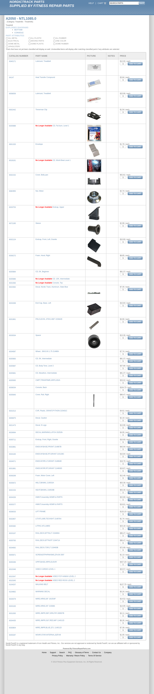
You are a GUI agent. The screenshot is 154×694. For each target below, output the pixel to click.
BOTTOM (18, 30)
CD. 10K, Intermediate (61, 279)
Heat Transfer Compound (45, 77)
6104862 (12, 592)
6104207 (12, 585)
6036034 (12, 388)
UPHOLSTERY (13, 47)
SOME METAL (13, 44)
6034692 (12, 548)
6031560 (12, 283)
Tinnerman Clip (41, 110)
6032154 (12, 490)
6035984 (12, 272)
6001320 (12, 144)
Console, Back (41, 387)
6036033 (12, 512)
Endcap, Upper (58, 207)
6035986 (12, 279)
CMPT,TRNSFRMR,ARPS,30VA (48, 380)
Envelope (39, 144)
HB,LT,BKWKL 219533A (45, 483)
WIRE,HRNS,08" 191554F (46, 599)
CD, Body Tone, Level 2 (45, 366)
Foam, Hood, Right (43, 255)
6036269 (12, 476)
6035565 (12, 380)
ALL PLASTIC (35, 38)
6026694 (12, 432)
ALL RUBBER (59, 38)
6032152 (12, 175)
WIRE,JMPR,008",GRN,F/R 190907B (50, 613)
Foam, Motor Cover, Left (45, 476)
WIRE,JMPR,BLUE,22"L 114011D (49, 628)
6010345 (12, 581)
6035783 (12, 540)
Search (62, 653)
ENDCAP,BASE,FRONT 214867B (48, 447)
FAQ (70, 653)
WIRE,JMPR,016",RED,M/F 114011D (50, 620)
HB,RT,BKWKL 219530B (45, 490)
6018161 (12, 160)
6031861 (12, 319)
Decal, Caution (41, 418)
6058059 (12, 94)
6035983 (12, 359)
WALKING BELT (42, 584)
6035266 (12, 562)
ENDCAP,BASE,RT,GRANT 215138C (50, 454)
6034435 (12, 621)
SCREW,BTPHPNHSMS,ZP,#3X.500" (50, 555)
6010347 (12, 576)
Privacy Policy (57, 656)
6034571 (12, 461)
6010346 (12, 569)
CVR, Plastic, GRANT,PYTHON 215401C (51, 411)
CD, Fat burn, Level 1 (61, 126)
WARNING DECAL (43, 592)
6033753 (12, 207)
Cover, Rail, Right (42, 395)
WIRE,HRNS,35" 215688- (45, 606)
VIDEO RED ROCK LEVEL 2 (64, 580)
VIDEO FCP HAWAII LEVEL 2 (64, 576)
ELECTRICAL (12, 41)
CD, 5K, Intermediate (44, 359)
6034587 (12, 352)
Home (44, 653)
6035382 (12, 526)
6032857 (12, 519)
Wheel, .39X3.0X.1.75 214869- (47, 351)
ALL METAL (11, 38)
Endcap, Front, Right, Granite (47, 440)
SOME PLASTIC (36, 44)
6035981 (12, 373)
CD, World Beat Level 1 (62, 160)
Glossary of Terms (82, 653)
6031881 (12, 468)
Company (107, 653)
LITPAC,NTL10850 (43, 526)
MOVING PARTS (36, 41)
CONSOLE (19, 33)
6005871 (12, 555)
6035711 (12, 440)
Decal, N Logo (41, 425)
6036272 (12, 256)
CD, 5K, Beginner (42, 272)
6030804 (12, 628)
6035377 (12, 504)
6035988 (12, 126)
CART (102, 3)
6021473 (12, 425)
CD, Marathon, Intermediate (46, 373)
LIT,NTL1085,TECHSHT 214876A (48, 519)
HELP (91, 3)
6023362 (12, 287)
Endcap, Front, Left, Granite (46, 239)
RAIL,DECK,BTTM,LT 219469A (48, 533)
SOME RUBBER (61, 44)
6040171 (12, 61)
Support (53, 653)
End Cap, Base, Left (43, 303)
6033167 (12, 533)
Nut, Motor (40, 191)
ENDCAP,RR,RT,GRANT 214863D (49, 468)
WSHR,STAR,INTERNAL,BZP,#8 (48, 635)
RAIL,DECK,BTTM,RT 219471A (48, 540)
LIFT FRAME (41, 512)
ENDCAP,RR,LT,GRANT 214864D (49, 461)
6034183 (12, 454)
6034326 (12, 497)
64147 (11, 77)
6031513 (12, 411)
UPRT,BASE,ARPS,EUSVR (46, 562)
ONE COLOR (59, 41)
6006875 (12, 418)
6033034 (12, 335)
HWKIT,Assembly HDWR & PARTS (49, 497)
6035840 (12, 395)
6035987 (12, 366)
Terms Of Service (94, 656)
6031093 (12, 613)
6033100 (12, 606)
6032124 (12, 239)
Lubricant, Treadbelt (43, 61)
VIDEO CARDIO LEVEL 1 (45, 569)
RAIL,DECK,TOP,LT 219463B (47, 548)
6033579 (12, 599)
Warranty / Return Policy (75, 656)
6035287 (12, 635)
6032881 (12, 447)
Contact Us (96, 653)
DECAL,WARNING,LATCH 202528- (49, 432)
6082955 (12, 191)
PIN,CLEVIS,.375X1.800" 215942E (49, 319)
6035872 (12, 483)
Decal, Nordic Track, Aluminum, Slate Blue (52, 287)
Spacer (38, 335)
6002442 (12, 110)
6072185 (12, 223)
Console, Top (58, 283)
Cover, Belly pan (42, 175)
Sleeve (38, 223)
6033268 (12, 303)
